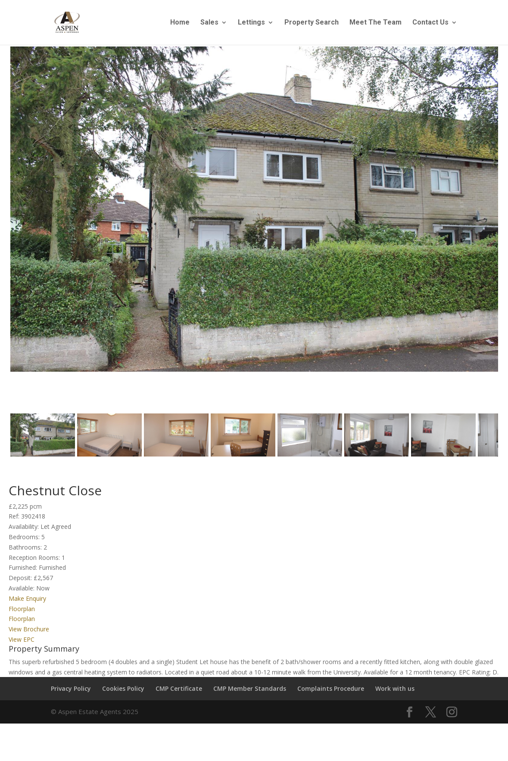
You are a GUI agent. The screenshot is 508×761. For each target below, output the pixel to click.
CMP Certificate (179, 696)
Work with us (395, 696)
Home (180, 22)
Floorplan (22, 616)
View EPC (21, 647)
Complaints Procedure (330, 696)
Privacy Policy (71, 696)
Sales (209, 22)
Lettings (251, 22)
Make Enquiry (27, 606)
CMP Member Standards (249, 696)
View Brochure (29, 637)
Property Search (311, 22)
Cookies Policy (123, 696)
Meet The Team (375, 22)
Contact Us (430, 22)
